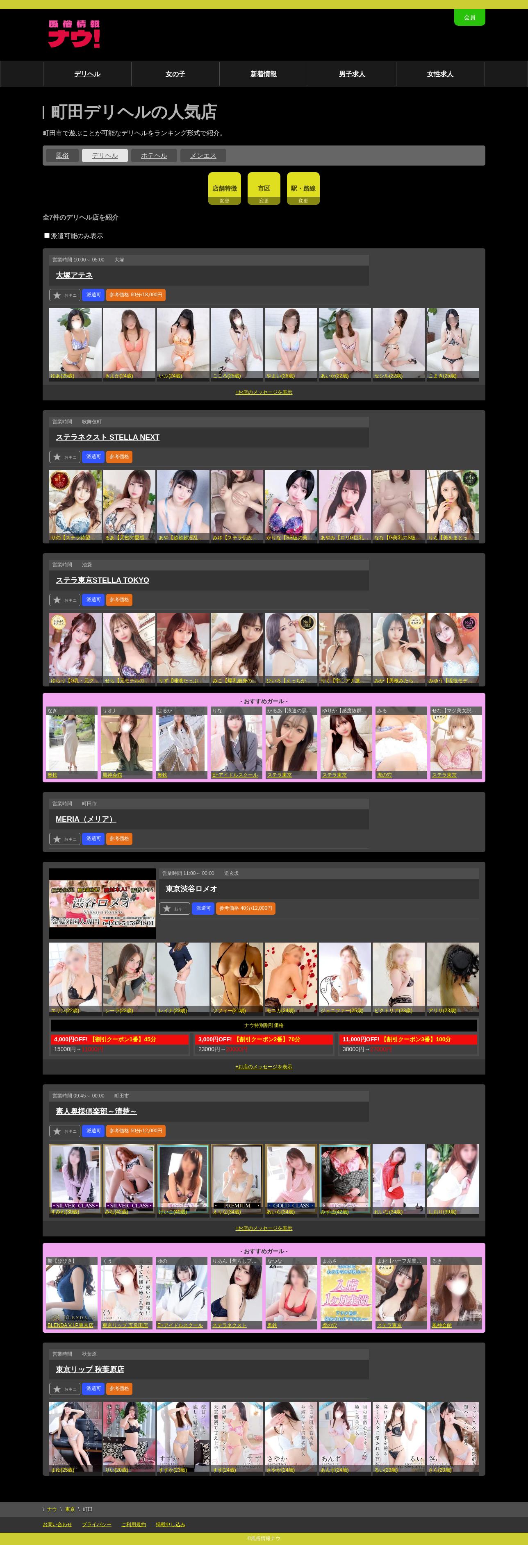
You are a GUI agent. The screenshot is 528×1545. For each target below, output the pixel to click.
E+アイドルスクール (235, 775)
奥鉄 (52, 775)
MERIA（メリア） (86, 819)
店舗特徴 (224, 188)
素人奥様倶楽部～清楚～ (96, 1111)
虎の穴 (384, 775)
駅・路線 (303, 188)
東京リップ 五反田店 (125, 1325)
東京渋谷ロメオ (191, 889)
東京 (70, 1509)
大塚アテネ (74, 275)
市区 (264, 188)
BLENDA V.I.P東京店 (70, 1325)
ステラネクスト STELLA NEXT (107, 437)
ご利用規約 (133, 1524)
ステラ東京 (279, 775)
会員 (470, 17)
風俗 (62, 155)
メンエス (203, 155)
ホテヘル (154, 155)
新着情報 (263, 73)
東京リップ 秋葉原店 (90, 1370)
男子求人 (352, 73)
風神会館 (112, 775)
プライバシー (97, 1524)
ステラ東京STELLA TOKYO (102, 580)
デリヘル (87, 73)
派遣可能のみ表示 (73, 235)
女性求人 (440, 73)
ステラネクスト (229, 1325)
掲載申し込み (170, 1524)
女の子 (175, 73)
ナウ (52, 1509)
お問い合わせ (57, 1524)
